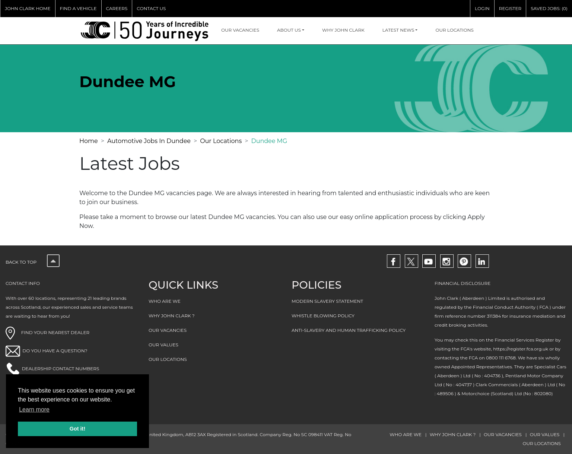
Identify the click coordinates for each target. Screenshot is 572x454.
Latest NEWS (398, 30)
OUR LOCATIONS (454, 30)
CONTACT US (151, 8)
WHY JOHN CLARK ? (172, 315)
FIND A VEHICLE (78, 8)
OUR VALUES (163, 344)
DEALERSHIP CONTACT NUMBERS (60, 368)
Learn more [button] (34, 409)
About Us (289, 30)
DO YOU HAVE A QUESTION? (54, 350)
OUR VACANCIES (240, 30)
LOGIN (482, 8)
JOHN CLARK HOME (28, 8)
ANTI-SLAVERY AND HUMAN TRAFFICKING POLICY (349, 330)
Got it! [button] (77, 429)
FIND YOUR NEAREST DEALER (47, 332)
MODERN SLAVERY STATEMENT (327, 301)
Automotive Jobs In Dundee (149, 141)
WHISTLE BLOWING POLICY (323, 315)
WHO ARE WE (165, 301)
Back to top (33, 262)
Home (88, 141)
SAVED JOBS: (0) (549, 8)
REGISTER (510, 8)
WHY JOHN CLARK (343, 30)
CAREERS (117, 8)
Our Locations (221, 141)
